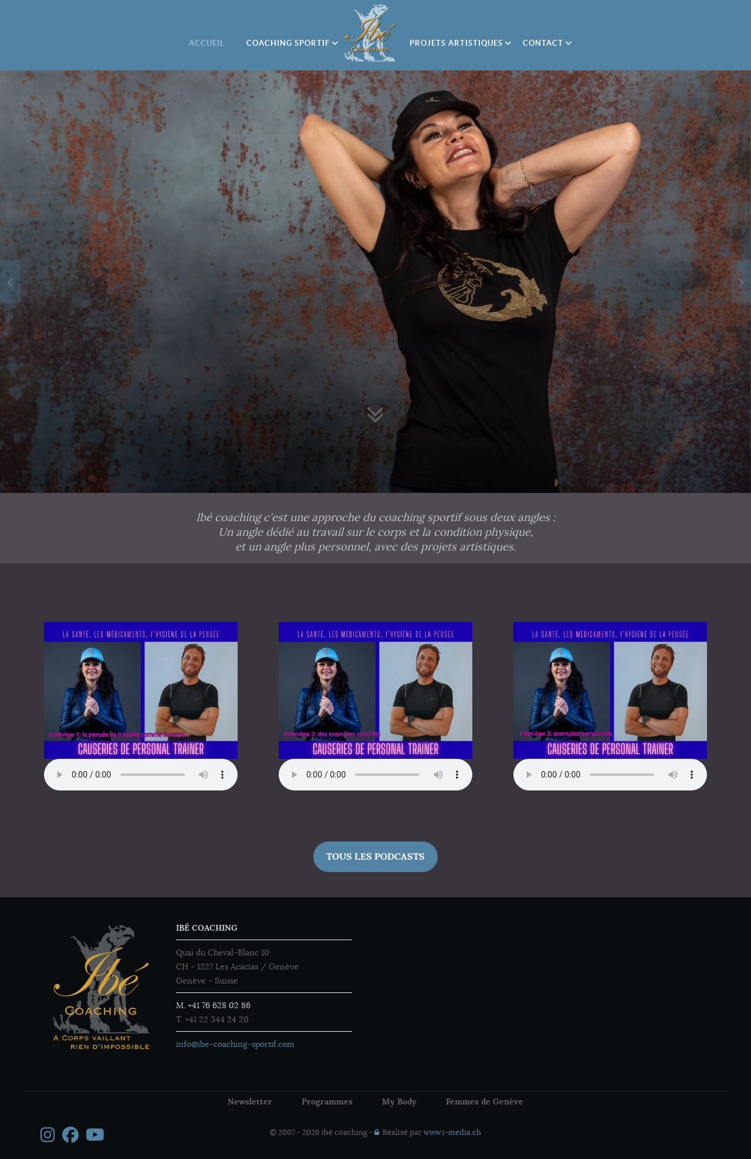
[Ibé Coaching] (370, 33)
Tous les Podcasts (375, 856)
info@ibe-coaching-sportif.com (235, 1044)
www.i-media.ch (452, 1132)
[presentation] (10, 281)
